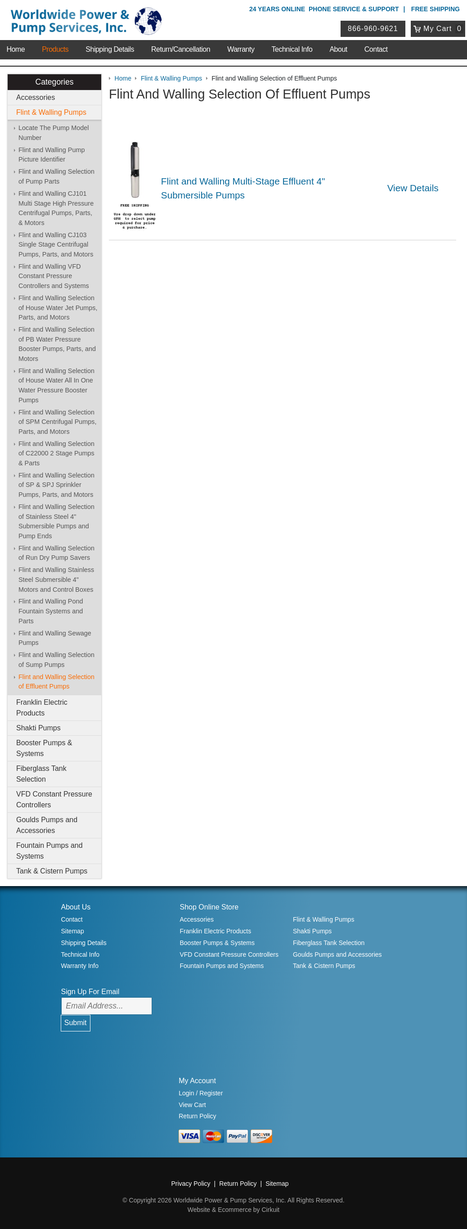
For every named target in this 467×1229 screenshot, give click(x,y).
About (338, 49)
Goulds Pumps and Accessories (46, 825)
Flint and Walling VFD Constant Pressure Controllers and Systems (53, 276)
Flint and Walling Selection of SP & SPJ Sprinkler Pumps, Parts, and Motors (56, 485)
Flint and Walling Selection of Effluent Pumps (56, 681)
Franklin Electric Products (41, 707)
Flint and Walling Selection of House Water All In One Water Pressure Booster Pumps (56, 385)
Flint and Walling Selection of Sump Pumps (56, 659)
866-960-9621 (373, 28)
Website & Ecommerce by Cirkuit (233, 1209)
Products (55, 49)
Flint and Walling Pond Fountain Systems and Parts (50, 611)
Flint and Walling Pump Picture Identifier (51, 154)
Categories (54, 81)
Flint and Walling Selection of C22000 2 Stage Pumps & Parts (56, 453)
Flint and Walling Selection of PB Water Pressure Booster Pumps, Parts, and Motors (57, 344)
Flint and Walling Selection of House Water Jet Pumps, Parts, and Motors (57, 307)
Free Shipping (435, 9)
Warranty (240, 49)
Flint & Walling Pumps (51, 112)
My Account (197, 1081)
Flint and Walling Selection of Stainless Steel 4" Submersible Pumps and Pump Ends (56, 521)
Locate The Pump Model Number (53, 132)
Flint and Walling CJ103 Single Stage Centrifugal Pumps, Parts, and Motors (55, 244)
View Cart (192, 1104)
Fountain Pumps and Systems (49, 851)
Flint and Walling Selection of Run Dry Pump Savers (56, 553)
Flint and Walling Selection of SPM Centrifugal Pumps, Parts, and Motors (57, 422)
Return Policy (197, 1116)
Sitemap (72, 931)
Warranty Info (80, 965)
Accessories (35, 97)
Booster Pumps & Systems (44, 748)
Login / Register (201, 1093)
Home (15, 49)
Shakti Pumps (38, 728)
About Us (76, 907)
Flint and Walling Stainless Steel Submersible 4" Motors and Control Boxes (56, 579)
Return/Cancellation (180, 49)
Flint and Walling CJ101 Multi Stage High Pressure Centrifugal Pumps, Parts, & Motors (56, 208)
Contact (376, 49)
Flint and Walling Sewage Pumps (54, 638)
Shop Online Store (209, 907)
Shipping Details (109, 49)
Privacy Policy (190, 1183)
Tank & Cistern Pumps (51, 871)
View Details (413, 188)
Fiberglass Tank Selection (41, 774)
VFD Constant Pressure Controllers (54, 799)
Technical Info (292, 49)
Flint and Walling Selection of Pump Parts (56, 176)
